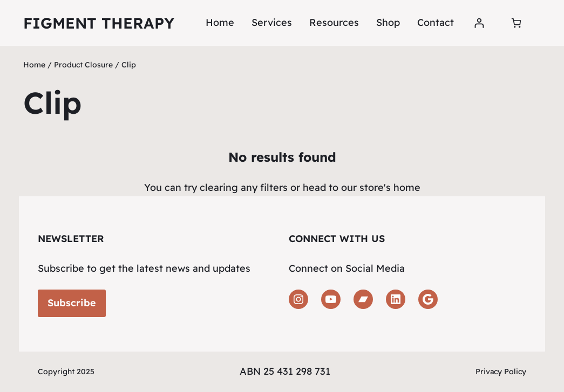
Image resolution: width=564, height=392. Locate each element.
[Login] (479, 23)
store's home (389, 187)
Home (220, 22)
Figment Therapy (98, 22)
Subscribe (71, 303)
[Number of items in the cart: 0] (516, 23)
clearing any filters (244, 187)
